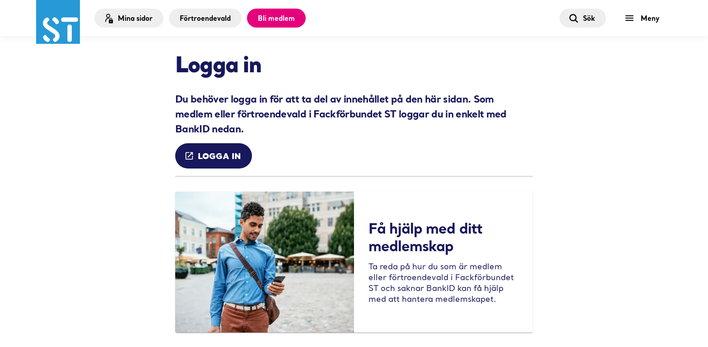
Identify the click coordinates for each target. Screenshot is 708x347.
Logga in (212, 155)
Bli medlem (276, 18)
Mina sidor (128, 18)
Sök (581, 18)
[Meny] (644, 18)
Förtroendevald (205, 18)
